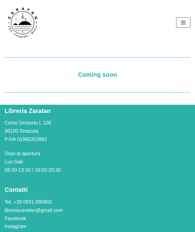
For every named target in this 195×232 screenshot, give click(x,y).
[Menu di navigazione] (183, 22)
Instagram (15, 226)
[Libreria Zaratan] (23, 22)
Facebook (15, 218)
